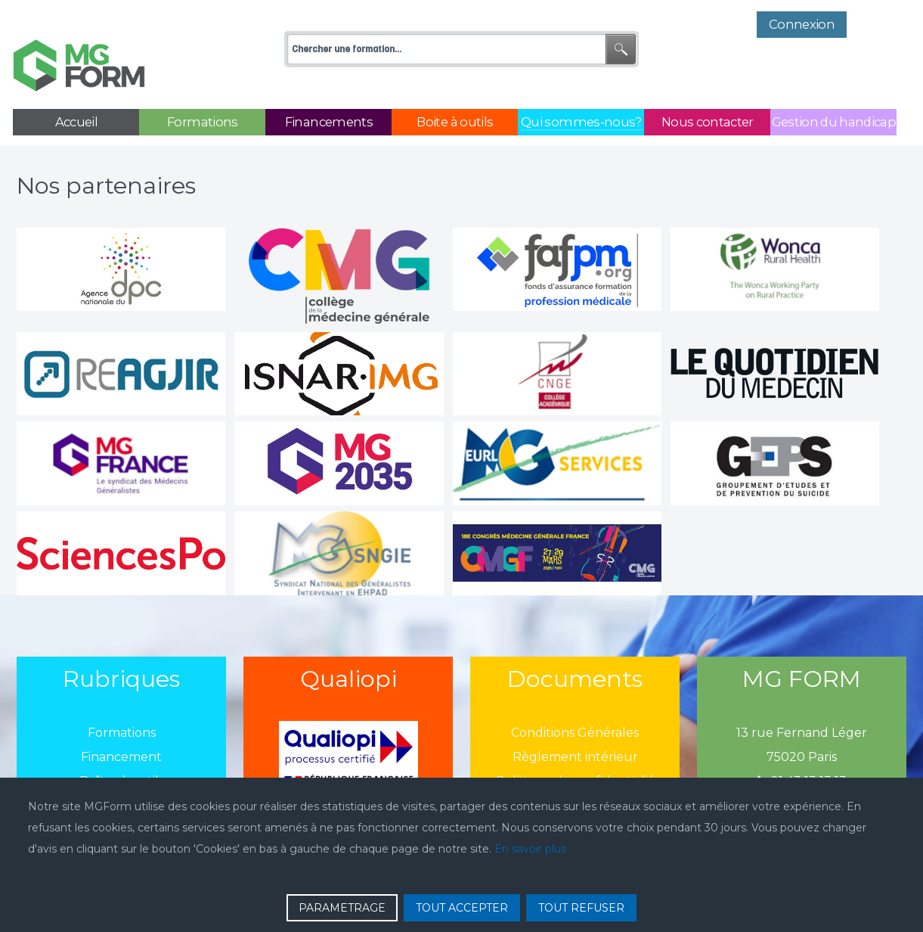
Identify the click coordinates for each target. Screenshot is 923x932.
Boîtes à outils (121, 747)
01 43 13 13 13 (802, 747)
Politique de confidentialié (575, 747)
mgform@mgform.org (802, 771)
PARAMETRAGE (342, 908)
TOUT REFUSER (581, 908)
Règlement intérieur (575, 723)
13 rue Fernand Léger (801, 698)
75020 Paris (802, 723)
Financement (121, 723)
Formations (122, 698)
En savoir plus (530, 849)
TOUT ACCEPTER (462, 908)
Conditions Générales (575, 698)
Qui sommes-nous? (121, 771)
